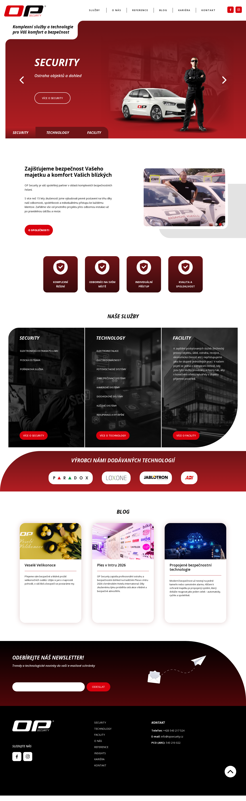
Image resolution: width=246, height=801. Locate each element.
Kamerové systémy (123, 394)
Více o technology (113, 441)
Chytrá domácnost (123, 366)
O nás (112, 13)
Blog (160, 13)
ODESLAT (98, 692)
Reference (136, 13)
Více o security (52, 103)
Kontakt (206, 13)
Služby (89, 13)
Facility (94, 138)
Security (20, 138)
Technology (57, 138)
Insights (100, 758)
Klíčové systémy (123, 413)
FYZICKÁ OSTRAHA (46, 366)
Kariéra (181, 13)
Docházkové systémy (123, 404)
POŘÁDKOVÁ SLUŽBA (46, 376)
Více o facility (186, 441)
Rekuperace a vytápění (123, 423)
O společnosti (38, 235)
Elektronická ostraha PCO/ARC (46, 357)
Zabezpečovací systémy (123, 385)
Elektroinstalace (123, 357)
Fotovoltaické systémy (123, 376)
